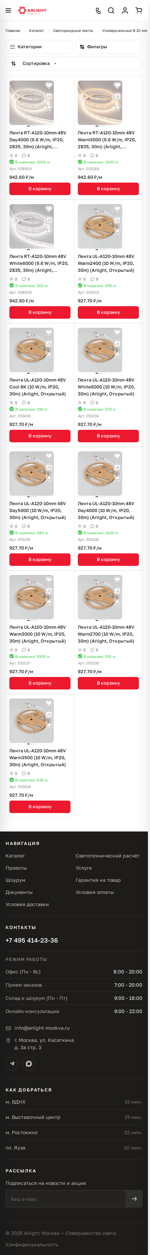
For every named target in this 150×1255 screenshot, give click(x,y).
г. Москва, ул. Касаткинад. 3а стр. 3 (44, 1043)
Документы (19, 892)
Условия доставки (27, 904)
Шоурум (15, 880)
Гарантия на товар (98, 880)
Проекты (16, 868)
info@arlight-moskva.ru (42, 1028)
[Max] (28, 1063)
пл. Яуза (15, 1148)
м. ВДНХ (15, 1102)
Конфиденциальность (32, 1244)
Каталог (15, 856)
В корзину (40, 188)
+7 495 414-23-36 (32, 940)
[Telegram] (12, 1063)
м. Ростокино (22, 1132)
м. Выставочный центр (33, 1117)
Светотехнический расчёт (108, 856)
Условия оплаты (95, 892)
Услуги (84, 868)
